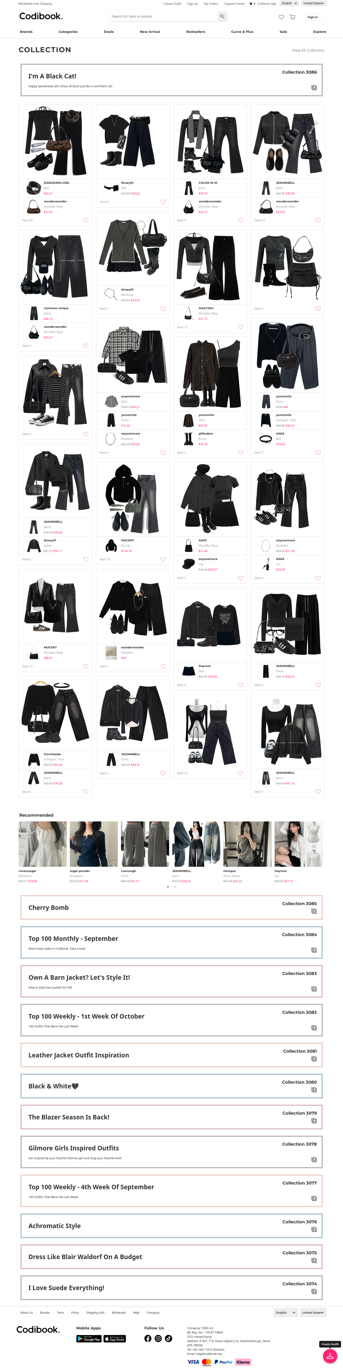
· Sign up (192, 4)
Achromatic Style (55, 1225)
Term (60, 1313)
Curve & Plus (242, 32)
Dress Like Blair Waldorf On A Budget (85, 1256)
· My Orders (210, 4)
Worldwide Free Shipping (35, 4)
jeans (175, 876)
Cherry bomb (49, 907)
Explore (319, 32)
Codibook (41, 16)
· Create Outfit (171, 4)
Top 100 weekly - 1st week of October (87, 1016)
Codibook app (266, 4)
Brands (26, 32)
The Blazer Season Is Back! (69, 1117)
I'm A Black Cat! (52, 76)
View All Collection (308, 50)
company (153, 1313)
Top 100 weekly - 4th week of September (91, 1187)
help (136, 1313)
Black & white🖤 (54, 1086)
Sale (283, 32)
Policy (75, 1313)
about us (26, 1313)
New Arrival (150, 32)
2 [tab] (175, 886)
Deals (109, 32)
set (277, 876)
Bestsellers (195, 32)
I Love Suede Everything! (66, 1287)
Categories (68, 32)
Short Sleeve (231, 876)
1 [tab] (168, 886)
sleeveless (25, 876)
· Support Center (234, 4)
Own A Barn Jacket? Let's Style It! (79, 977)
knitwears (76, 876)
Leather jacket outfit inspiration (79, 1055)
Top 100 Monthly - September (73, 938)
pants (125, 876)
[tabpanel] (44, 851)
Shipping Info (95, 1313)
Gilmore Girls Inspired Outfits (74, 1148)
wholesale (119, 1313)
